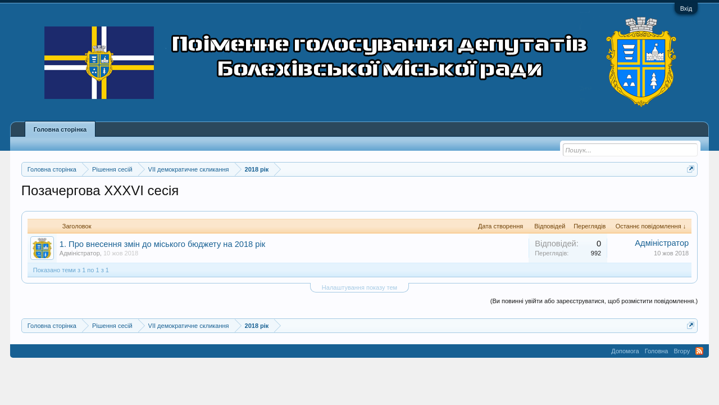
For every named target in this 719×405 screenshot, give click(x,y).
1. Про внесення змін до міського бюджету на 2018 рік (162, 244)
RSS (699, 351)
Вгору (682, 351)
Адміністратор (80, 253)
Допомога (625, 351)
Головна (656, 351)
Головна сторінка (60, 129)
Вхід (686, 8)
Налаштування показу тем (359, 287)
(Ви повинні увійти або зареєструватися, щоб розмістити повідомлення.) (594, 301)
